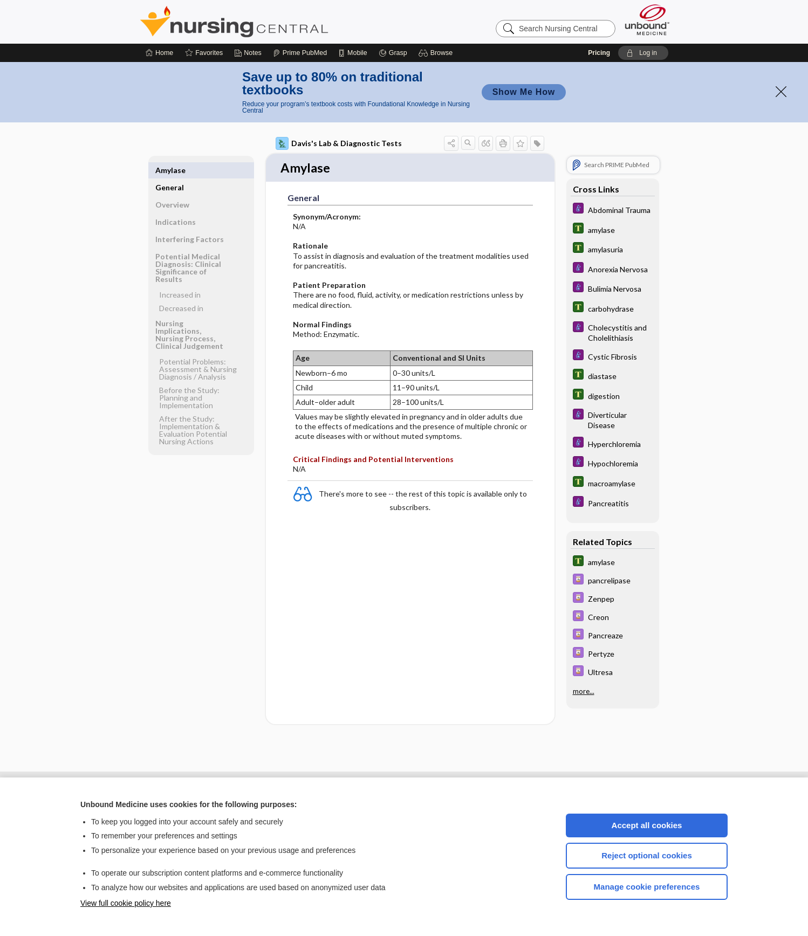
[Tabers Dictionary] (612, 229)
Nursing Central (274, 21)
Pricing (599, 53)
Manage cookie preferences (647, 886)
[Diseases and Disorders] (612, 209)
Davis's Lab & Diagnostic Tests (339, 143)
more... (583, 691)
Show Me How (523, 92)
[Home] (159, 53)
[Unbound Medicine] (647, 20)
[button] (437, 53)
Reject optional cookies (646, 855)
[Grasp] (393, 53)
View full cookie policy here (125, 903)
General (169, 170)
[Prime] (300, 53)
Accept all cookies (647, 825)
